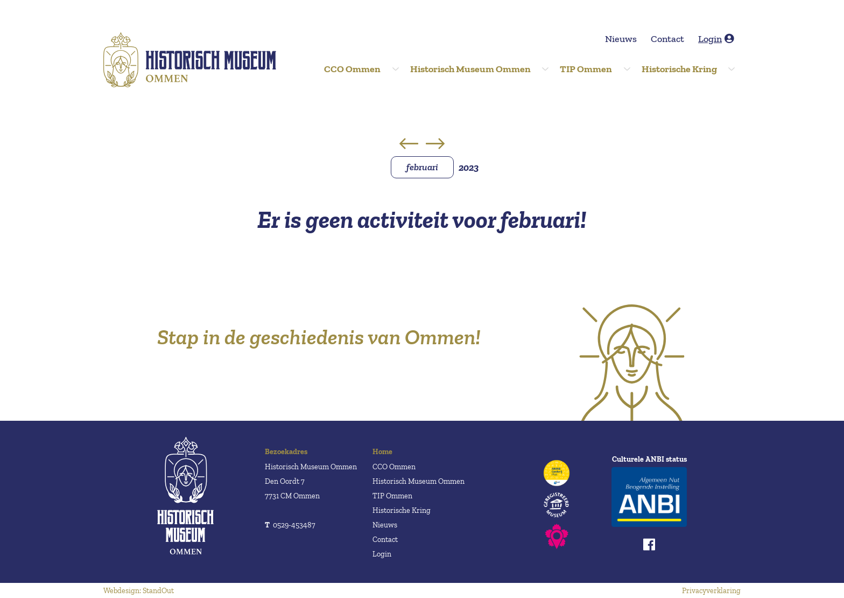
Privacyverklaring (711, 590)
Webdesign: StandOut (138, 590)
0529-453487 (290, 525)
